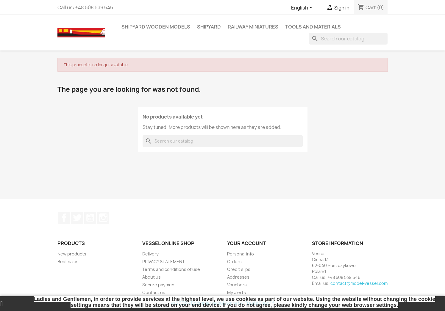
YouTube (90, 218)
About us (151, 277)
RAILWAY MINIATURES (253, 26)
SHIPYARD (209, 26)
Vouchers (237, 285)
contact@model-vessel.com (359, 283)
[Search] (348, 39)
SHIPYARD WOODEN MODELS (155, 26)
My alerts (236, 292)
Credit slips (238, 269)
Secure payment (159, 285)
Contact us (153, 292)
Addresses (238, 277)
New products (71, 254)
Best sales (68, 261)
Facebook (64, 218)
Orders (234, 261)
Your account (246, 243)
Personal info (240, 254)
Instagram (103, 218)
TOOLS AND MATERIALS (313, 26)
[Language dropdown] (302, 8)
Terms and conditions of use (171, 269)
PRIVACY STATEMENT (163, 261)
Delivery (150, 254)
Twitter (77, 218)
